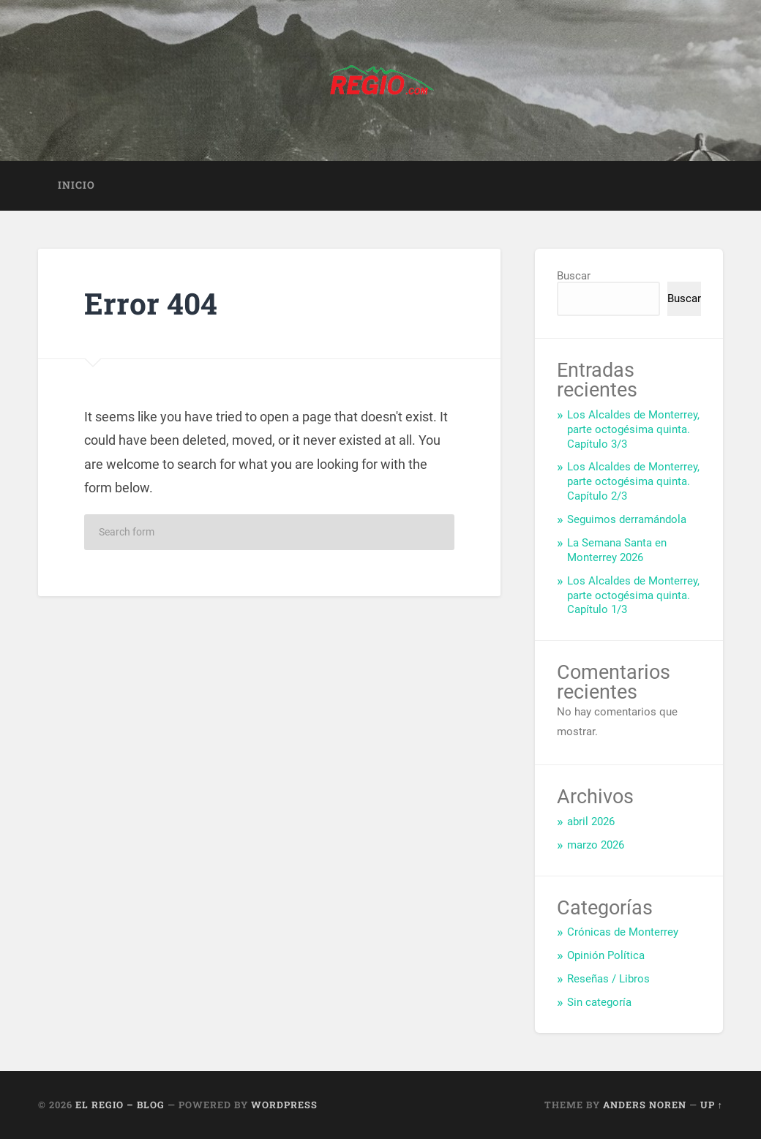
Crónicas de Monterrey (622, 932)
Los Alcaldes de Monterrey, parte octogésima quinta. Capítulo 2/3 (633, 481)
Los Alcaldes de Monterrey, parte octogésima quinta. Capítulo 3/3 (633, 429)
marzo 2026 (595, 845)
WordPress (284, 1104)
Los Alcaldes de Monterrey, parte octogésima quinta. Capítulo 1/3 (633, 595)
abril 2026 (591, 821)
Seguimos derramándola (626, 519)
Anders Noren (644, 1104)
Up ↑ (711, 1104)
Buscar (574, 275)
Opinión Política (606, 955)
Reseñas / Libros (608, 978)
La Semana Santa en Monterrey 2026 (617, 550)
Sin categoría (599, 1002)
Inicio (76, 185)
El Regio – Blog (120, 1104)
